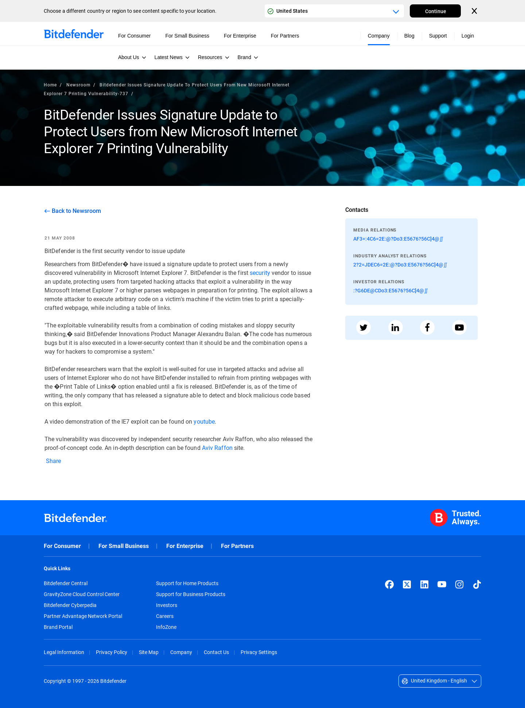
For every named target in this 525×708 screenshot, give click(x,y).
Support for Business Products (190, 594)
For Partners (237, 545)
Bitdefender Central (66, 583)
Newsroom (78, 84)
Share (52, 460)
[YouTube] (442, 584)
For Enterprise (184, 545)
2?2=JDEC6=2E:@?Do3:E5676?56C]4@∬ (400, 264)
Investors (166, 605)
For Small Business (123, 545)
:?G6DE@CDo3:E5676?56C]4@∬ (390, 290)
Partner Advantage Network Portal (83, 616)
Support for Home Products (187, 583)
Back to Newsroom (76, 210)
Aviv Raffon (217, 447)
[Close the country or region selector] (475, 11)
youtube (204, 421)
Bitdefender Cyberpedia (70, 605)
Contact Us (216, 652)
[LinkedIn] (424, 584)
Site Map (149, 652)
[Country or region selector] (334, 10)
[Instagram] (459, 584)
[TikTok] (476, 584)
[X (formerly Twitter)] (406, 584)
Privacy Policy (111, 652)
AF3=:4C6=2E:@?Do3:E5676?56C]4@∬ (398, 238)
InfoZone (166, 627)
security (260, 272)
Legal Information (64, 652)
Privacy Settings (259, 652)
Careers (165, 616)
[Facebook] (389, 584)
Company (181, 652)
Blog (409, 36)
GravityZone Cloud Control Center (82, 594)
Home (50, 84)
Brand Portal (58, 627)
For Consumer (62, 545)
